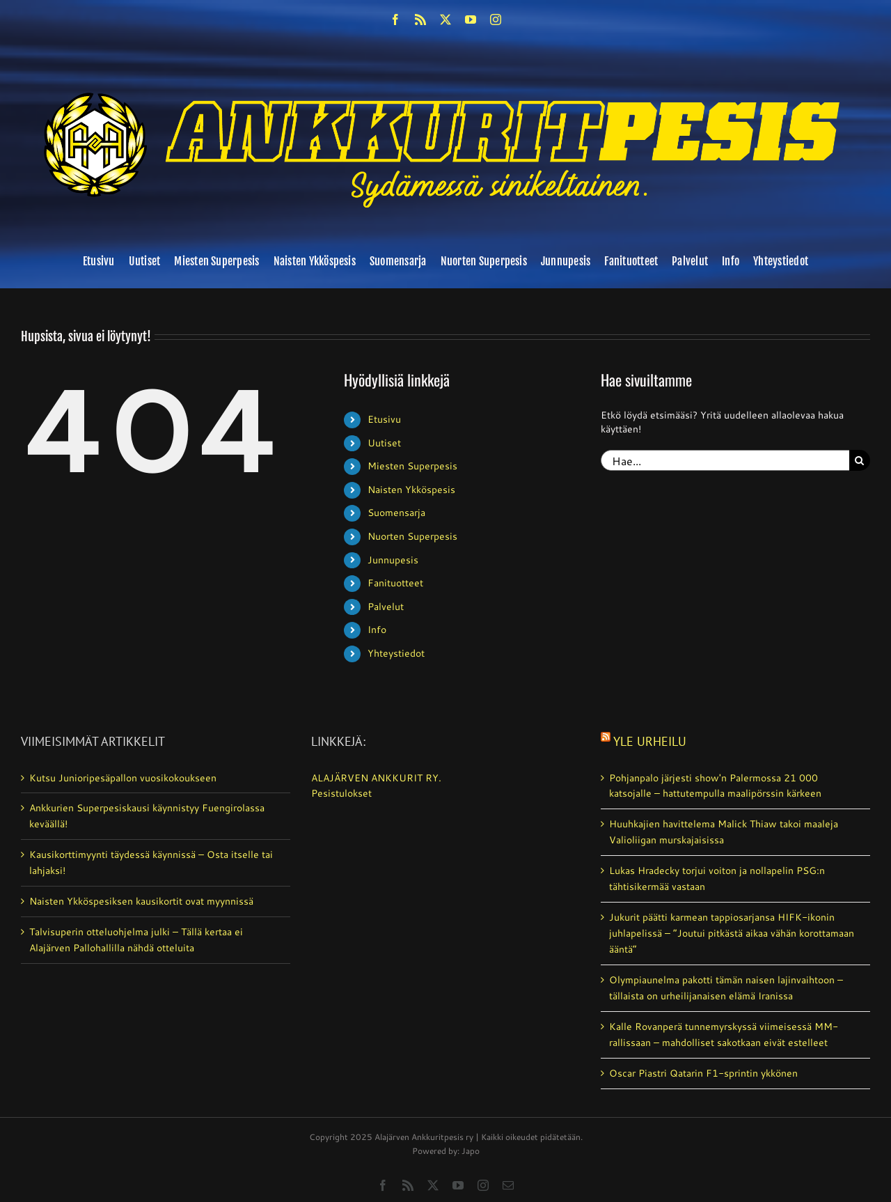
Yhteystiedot (396, 653)
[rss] (420, 19)
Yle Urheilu (649, 741)
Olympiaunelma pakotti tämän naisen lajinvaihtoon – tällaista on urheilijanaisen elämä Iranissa (726, 988)
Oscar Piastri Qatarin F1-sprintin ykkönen (703, 1073)
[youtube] (470, 19)
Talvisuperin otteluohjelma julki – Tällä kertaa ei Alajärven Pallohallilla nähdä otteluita (136, 940)
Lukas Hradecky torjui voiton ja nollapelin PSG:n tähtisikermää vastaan (717, 878)
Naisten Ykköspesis (411, 490)
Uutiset (384, 443)
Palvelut (386, 607)
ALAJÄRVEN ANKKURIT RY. (376, 778)
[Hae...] (725, 460)
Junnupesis (393, 560)
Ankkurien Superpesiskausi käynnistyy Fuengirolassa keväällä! (147, 816)
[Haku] (859, 460)
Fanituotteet (395, 583)
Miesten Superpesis (412, 466)
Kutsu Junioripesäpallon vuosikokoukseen (122, 778)
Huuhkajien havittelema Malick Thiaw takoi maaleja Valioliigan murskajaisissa (723, 832)
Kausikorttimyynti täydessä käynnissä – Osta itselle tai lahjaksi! (151, 862)
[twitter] (445, 19)
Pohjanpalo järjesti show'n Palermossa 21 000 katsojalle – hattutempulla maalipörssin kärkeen (715, 786)
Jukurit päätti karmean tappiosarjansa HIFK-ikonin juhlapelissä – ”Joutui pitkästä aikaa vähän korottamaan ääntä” (731, 933)
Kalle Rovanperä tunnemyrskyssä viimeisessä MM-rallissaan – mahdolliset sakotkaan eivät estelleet (723, 1034)
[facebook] (395, 19)
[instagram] (495, 19)
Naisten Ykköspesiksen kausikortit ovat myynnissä (141, 901)
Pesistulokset (341, 793)
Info (377, 630)
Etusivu (384, 419)
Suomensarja (396, 513)
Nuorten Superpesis (412, 536)
